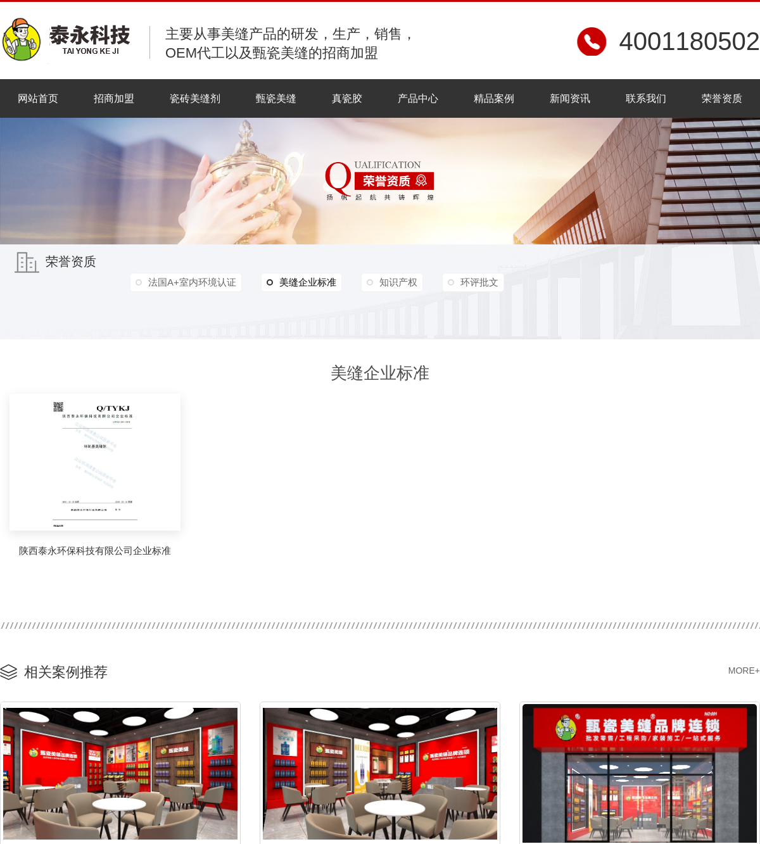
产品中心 (418, 98)
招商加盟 (114, 98)
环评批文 (479, 282)
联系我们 (646, 98)
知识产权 (398, 282)
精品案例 (494, 98)
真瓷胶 (347, 98)
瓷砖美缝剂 (195, 98)
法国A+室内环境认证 (192, 282)
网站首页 (38, 98)
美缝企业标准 (301, 282)
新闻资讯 (570, 98)
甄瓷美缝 (276, 98)
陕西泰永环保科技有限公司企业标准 (95, 550)
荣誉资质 (722, 98)
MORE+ (744, 670)
